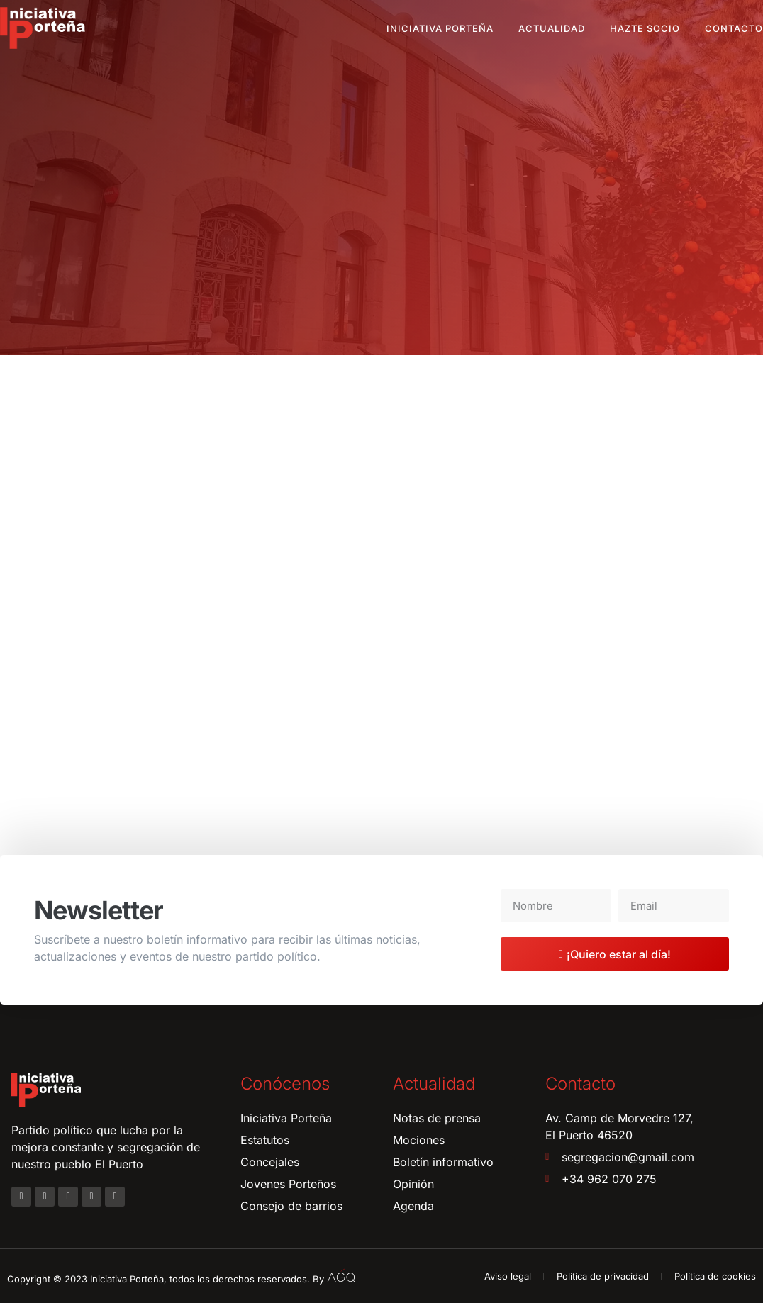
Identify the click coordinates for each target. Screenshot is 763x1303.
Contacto (734, 28)
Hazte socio (645, 28)
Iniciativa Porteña (440, 28)
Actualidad (551, 28)
